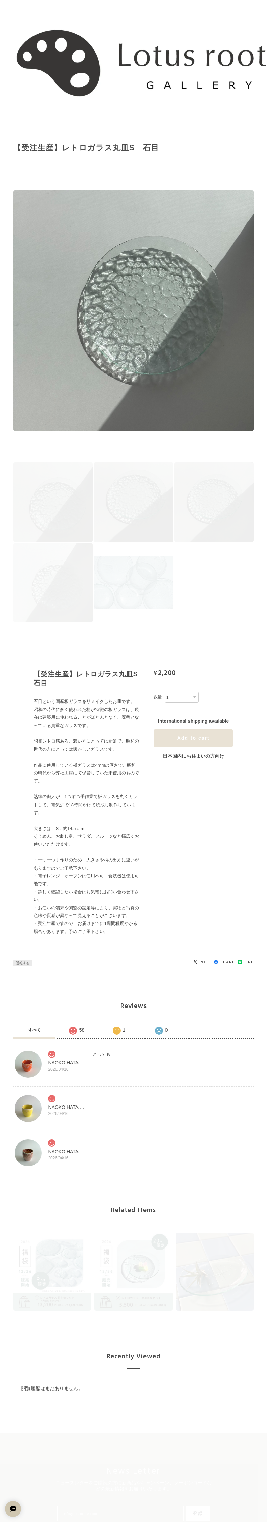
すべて (34, 1030)
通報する (22, 963)
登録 (198, 1513)
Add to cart (193, 738)
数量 (158, 697)
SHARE (224, 962)
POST (201, 962)
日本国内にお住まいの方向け (193, 756)
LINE (246, 962)
